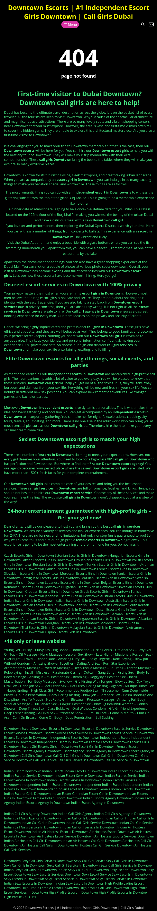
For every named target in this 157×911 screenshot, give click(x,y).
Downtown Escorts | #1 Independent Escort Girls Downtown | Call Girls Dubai (78, 12)
